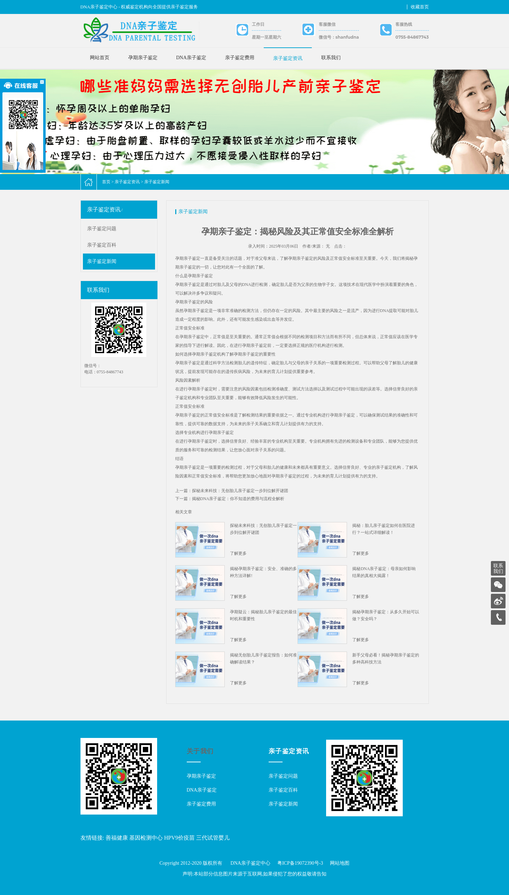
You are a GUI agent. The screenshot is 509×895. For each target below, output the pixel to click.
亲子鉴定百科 (101, 245)
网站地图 (339, 863)
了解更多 (238, 553)
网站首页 (99, 57)
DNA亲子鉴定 (191, 57)
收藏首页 (420, 6)
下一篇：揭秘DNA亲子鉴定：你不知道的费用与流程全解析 (230, 498)
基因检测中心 (146, 838)
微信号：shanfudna (339, 37)
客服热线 (403, 24)
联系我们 (331, 57)
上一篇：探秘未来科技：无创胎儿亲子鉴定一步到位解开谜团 (231, 490)
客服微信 (327, 24)
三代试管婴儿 (213, 838)
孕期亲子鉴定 (142, 57)
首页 (106, 181)
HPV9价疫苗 (179, 838)
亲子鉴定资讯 (287, 58)
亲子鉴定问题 (101, 228)
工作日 (258, 24)
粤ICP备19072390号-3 (300, 863)
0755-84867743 (412, 37)
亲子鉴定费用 (239, 57)
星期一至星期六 (266, 37)
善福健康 (117, 838)
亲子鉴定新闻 (156, 181)
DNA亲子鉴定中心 (250, 863)
